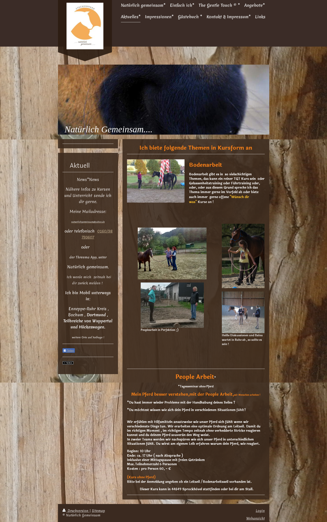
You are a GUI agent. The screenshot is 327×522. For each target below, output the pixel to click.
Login (260, 510)
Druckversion (75, 510)
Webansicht (255, 518)
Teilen (68, 350)
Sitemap (98, 510)
